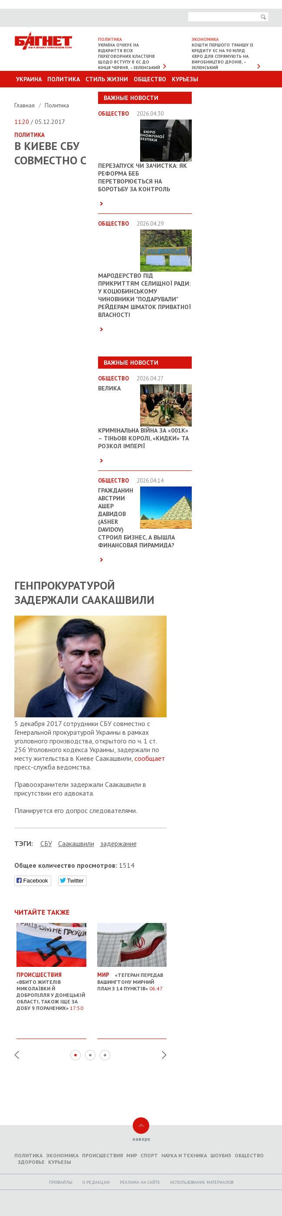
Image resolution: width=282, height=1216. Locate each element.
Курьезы (185, 79)
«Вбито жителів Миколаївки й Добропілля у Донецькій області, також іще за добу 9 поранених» (51, 988)
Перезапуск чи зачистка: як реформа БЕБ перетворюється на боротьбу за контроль (142, 177)
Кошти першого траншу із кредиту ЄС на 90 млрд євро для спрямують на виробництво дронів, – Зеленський (222, 56)
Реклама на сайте (140, 1182)
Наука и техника (184, 1155)
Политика (63, 79)
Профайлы (60, 1182)
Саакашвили (76, 843)
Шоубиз (220, 1155)
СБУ (46, 843)
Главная (25, 105)
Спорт (149, 1155)
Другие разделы (229, 96)
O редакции (96, 1182)
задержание (118, 843)
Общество (150, 79)
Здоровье (31, 1162)
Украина (29, 79)
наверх (141, 1139)
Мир (131, 1155)
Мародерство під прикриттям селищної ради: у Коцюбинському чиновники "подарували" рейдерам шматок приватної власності (144, 295)
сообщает (149, 758)
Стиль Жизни (106, 79)
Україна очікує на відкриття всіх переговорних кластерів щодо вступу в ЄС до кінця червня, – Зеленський (129, 56)
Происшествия (102, 1155)
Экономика (62, 1155)
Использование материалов (201, 1182)
